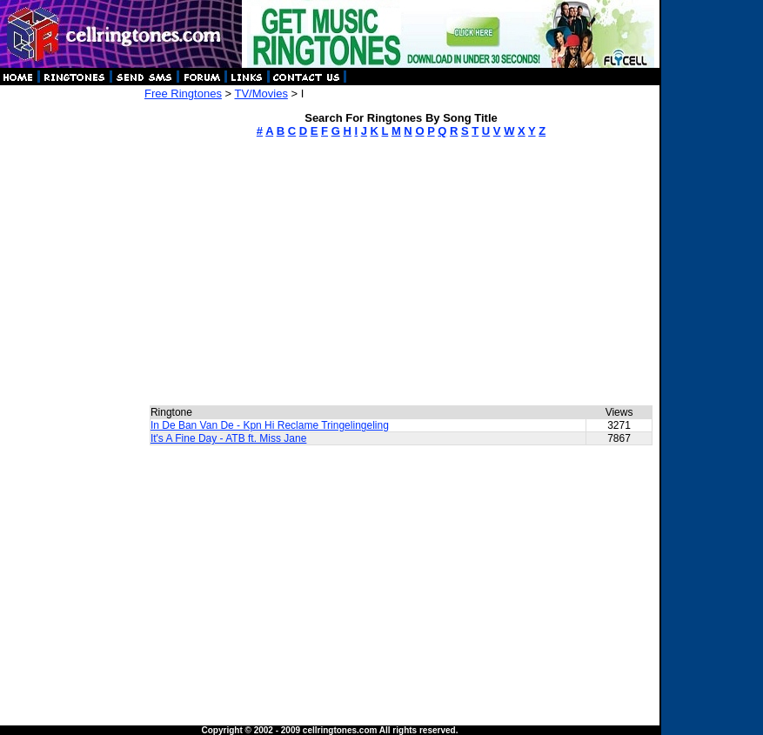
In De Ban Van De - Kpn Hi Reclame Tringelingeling (270, 425)
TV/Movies (260, 93)
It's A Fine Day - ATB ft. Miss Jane (228, 438)
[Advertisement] (71, 348)
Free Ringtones (183, 93)
